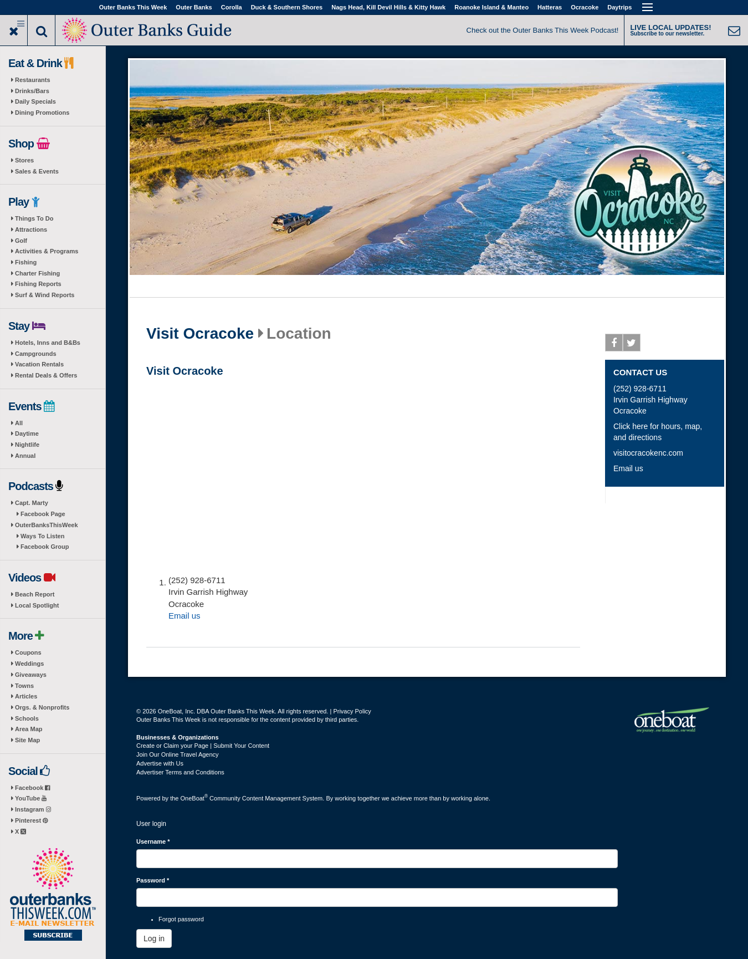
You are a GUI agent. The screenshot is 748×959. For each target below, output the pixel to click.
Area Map (29, 729)
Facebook (32, 787)
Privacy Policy (352, 711)
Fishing (26, 262)
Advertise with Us (159, 763)
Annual (25, 455)
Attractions (31, 229)
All (19, 423)
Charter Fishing (37, 273)
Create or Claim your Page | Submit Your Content (202, 745)
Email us (184, 615)
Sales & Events (37, 171)
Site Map (27, 740)
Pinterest (31, 820)
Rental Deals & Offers (46, 375)
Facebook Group (45, 546)
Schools (27, 718)
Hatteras (549, 7)
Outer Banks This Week (133, 7)
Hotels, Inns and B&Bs (47, 342)
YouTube (31, 798)
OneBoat (194, 798)
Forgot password (181, 919)
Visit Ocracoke (200, 333)
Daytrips (619, 7)
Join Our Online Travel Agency (177, 754)
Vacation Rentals (39, 364)
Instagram (33, 809)
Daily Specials (35, 101)
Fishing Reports (38, 283)
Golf (21, 240)
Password (152, 880)
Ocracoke (584, 7)
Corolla (231, 7)
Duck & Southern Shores (287, 7)
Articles (26, 696)
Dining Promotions (42, 112)
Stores (24, 160)
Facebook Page (43, 514)
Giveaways (31, 674)
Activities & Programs (46, 251)
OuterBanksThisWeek (46, 525)
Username (153, 841)
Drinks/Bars (32, 91)
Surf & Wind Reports (44, 295)
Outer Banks (194, 7)
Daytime (27, 433)
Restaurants (32, 79)
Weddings (29, 663)
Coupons (28, 652)
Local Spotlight (37, 605)
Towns (24, 685)
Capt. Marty (31, 502)
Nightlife (27, 444)
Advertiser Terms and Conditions (180, 772)
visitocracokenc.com (648, 452)
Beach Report (35, 594)
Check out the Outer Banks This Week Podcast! (543, 30)
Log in (154, 938)
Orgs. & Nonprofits (42, 707)
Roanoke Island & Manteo (491, 7)
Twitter (632, 344)
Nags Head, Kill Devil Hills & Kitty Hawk (388, 7)
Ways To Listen (42, 536)
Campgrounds (36, 353)
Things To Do (34, 218)
